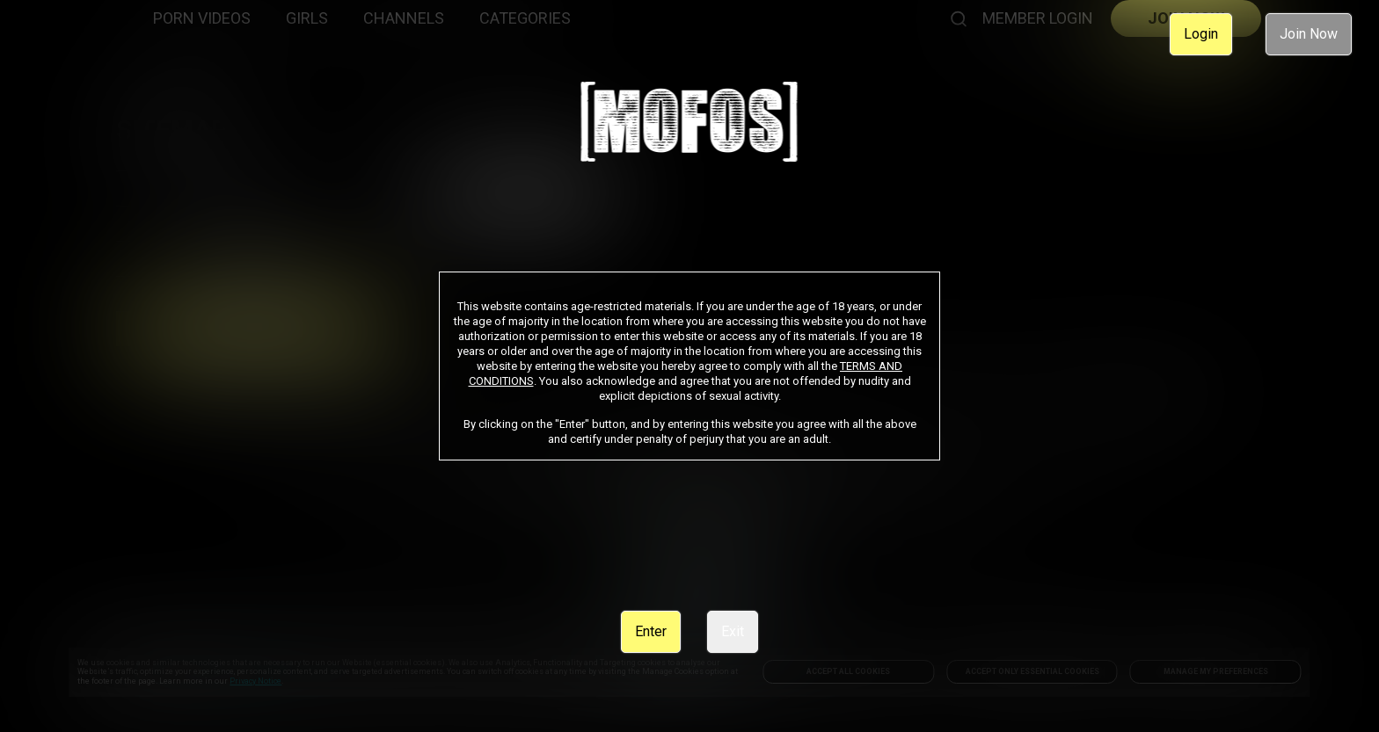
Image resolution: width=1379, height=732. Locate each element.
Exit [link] (732, 631)
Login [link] (1201, 33)
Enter (651, 631)
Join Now (1309, 33)
